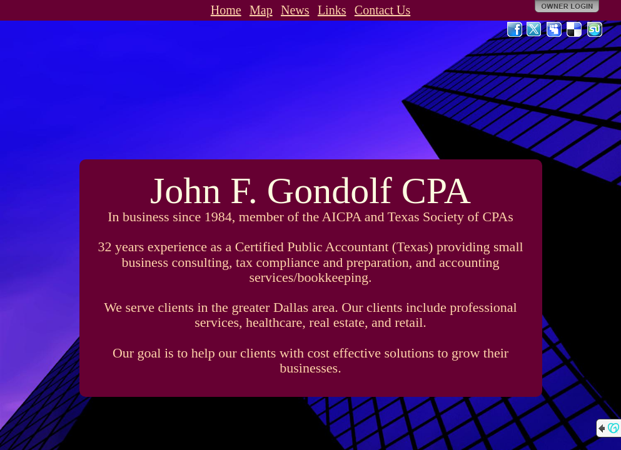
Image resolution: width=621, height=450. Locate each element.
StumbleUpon (594, 29)
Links (332, 10)
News (295, 10)
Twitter (534, 29)
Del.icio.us (574, 29)
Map (261, 10)
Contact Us (382, 10)
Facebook (514, 29)
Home (226, 10)
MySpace (554, 29)
